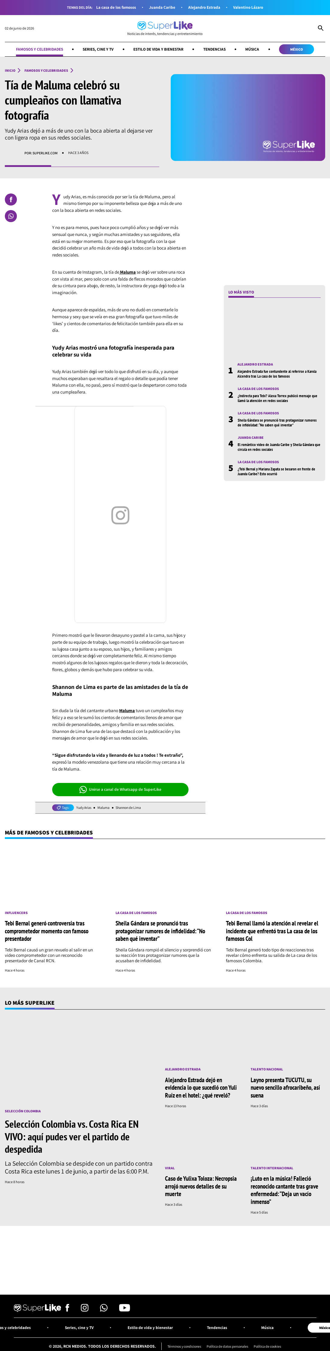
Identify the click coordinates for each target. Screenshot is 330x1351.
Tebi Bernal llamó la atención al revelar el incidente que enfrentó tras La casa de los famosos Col (272, 931)
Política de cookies (269, 1345)
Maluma (104, 808)
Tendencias (216, 49)
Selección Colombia (23, 1111)
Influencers (16, 913)
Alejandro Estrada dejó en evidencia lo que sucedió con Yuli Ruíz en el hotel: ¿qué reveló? (201, 1087)
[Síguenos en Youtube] (124, 1309)
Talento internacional (272, 1167)
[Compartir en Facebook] (11, 199)
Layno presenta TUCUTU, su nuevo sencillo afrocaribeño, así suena (285, 1087)
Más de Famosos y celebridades (50, 832)
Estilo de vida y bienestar (159, 49)
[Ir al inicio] (165, 28)
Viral (170, 1167)
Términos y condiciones (182, 1345)
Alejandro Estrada (204, 7)
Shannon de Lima (130, 808)
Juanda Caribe (162, 7)
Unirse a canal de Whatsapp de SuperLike (120, 789)
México (299, 49)
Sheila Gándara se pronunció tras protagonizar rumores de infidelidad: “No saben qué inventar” (278, 423)
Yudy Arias (84, 808)
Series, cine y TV (97, 49)
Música (255, 49)
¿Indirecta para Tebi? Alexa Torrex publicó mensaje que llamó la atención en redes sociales (278, 398)
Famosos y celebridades (37, 49)
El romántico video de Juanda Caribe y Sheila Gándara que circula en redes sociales (277, 447)
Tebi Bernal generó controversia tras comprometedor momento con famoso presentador (46, 931)
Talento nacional (267, 1069)
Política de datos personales (227, 1345)
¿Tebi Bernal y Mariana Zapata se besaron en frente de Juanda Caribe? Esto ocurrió (278, 472)
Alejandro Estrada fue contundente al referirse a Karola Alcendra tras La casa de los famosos (278, 374)
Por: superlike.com (41, 153)
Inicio (10, 70)
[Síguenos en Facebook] (67, 1309)
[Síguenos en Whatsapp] (104, 1309)
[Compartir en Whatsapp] (11, 216)
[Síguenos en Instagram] (84, 1309)
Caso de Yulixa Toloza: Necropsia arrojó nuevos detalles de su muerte (201, 1185)
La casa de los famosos (115, 7)
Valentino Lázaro (248, 7)
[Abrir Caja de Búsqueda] (320, 28)
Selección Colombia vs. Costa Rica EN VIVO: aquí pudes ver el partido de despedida (71, 1136)
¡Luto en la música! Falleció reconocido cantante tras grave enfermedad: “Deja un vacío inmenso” (284, 1189)
